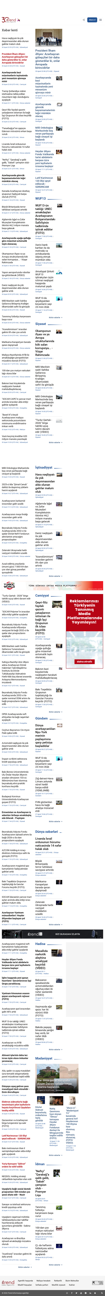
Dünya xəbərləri (46, 832)
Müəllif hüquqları (25, 1285)
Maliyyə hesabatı (43, 1281)
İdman (40, 1164)
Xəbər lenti (10, 30)
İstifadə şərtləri (42, 1285)
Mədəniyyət (43, 1058)
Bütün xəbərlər (54, 318)
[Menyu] (100, 19)
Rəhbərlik (58, 1281)
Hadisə (40, 944)
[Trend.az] (11, 20)
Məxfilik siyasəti (58, 1285)
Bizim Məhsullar (72, 1281)
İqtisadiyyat (43, 467)
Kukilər (72, 1285)
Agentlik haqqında (25, 1281)
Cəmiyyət (42, 595)
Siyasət (40, 324)
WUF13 (40, 198)
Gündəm (41, 718)
